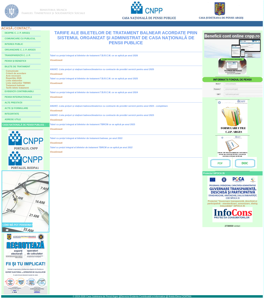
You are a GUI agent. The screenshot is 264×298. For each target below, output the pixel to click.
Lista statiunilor (14, 80)
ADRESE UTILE (13, 119)
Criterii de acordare (16, 73)
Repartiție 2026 (13, 78)
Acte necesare (13, 75)
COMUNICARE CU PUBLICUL (20, 38)
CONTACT (22, 28)
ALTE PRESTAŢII (13, 102)
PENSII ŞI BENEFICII (15, 61)
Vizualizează (56, 60)
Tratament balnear (15, 85)
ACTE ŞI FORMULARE (16, 108)
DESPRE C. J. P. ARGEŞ (17, 33)
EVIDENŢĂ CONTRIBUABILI (19, 91)
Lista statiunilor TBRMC (18, 83)
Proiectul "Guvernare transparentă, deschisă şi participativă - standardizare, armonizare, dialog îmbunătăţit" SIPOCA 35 (232, 202)
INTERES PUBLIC (14, 44)
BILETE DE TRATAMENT (17, 66)
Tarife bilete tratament (17, 88)
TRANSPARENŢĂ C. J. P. (17, 55)
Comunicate (12, 71)
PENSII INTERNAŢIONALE (18, 97)
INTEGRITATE (12, 114)
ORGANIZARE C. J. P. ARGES (20, 49)
